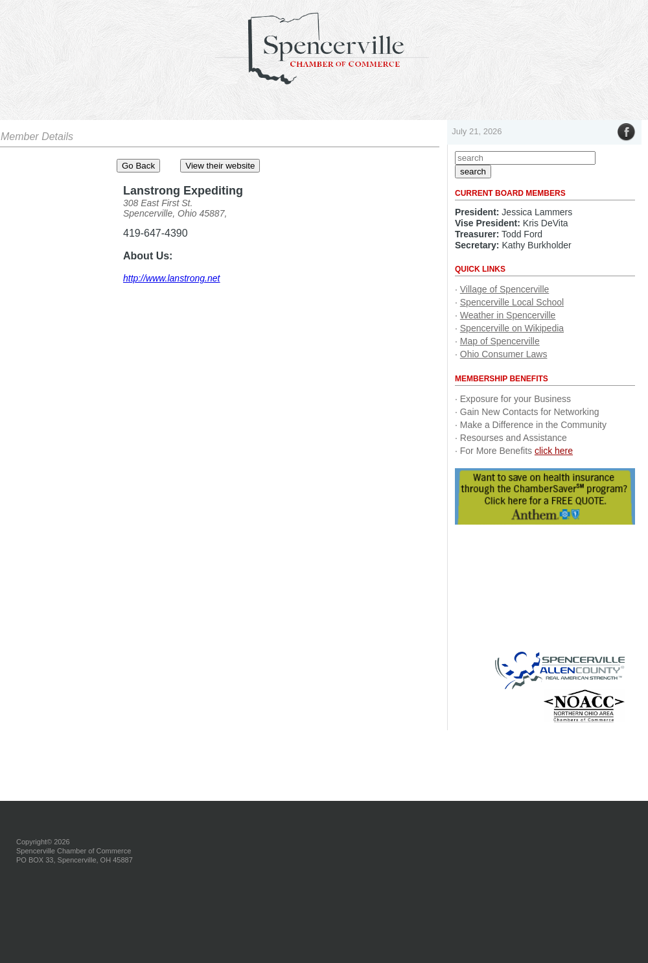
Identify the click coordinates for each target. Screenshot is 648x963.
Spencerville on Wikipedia (512, 328)
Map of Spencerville (500, 341)
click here (554, 451)
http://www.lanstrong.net (171, 278)
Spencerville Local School (512, 302)
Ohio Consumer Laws (504, 354)
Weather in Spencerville (508, 315)
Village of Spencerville (505, 289)
